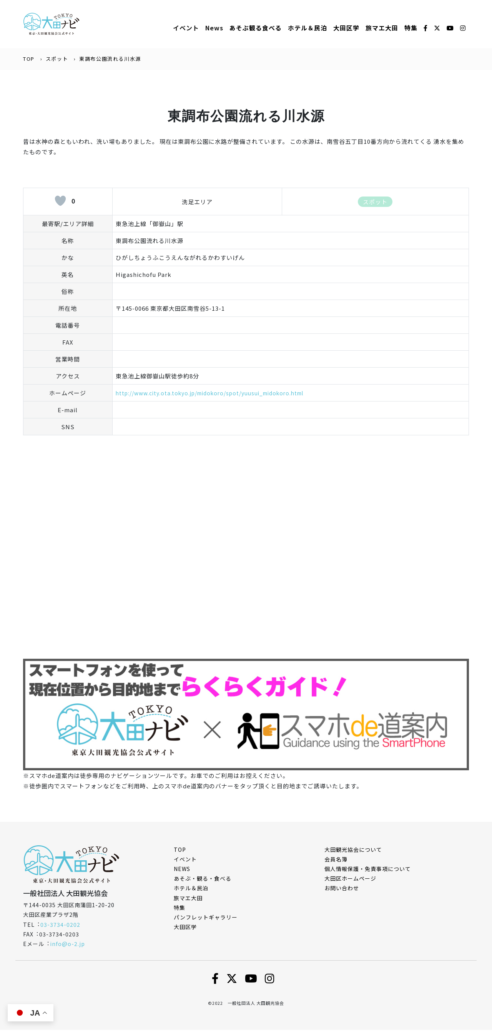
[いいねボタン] (60, 201)
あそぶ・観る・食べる (202, 879)
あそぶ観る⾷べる (255, 28)
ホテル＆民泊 (191, 889)
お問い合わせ (341, 889)
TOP (29, 59)
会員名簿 (335, 860)
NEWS (182, 869)
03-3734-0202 (60, 925)
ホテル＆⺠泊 (307, 28)
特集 (410, 28)
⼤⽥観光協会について (353, 850)
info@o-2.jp (67, 944)
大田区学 (346, 28)
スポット (57, 59)
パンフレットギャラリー (206, 918)
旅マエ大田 (382, 28)
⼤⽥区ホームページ (350, 879)
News (214, 28)
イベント (186, 28)
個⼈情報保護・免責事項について (367, 869)
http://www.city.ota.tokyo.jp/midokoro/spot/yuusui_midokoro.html (220, 394)
